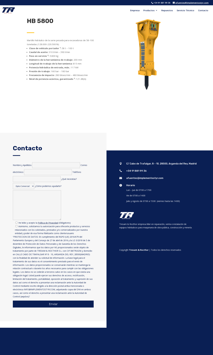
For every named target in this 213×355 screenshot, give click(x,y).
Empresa (135, 10)
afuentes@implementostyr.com (144, 178)
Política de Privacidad (48, 222)
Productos (149, 10)
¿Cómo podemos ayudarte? (53, 245)
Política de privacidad (37, 304)
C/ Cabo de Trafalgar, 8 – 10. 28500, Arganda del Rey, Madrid (161, 163)
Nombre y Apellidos (47, 165)
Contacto (203, 10)
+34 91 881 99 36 (136, 170)
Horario (130, 185)
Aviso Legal (74, 304)
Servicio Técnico (185, 10)
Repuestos (167, 10)
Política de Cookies (58, 304)
